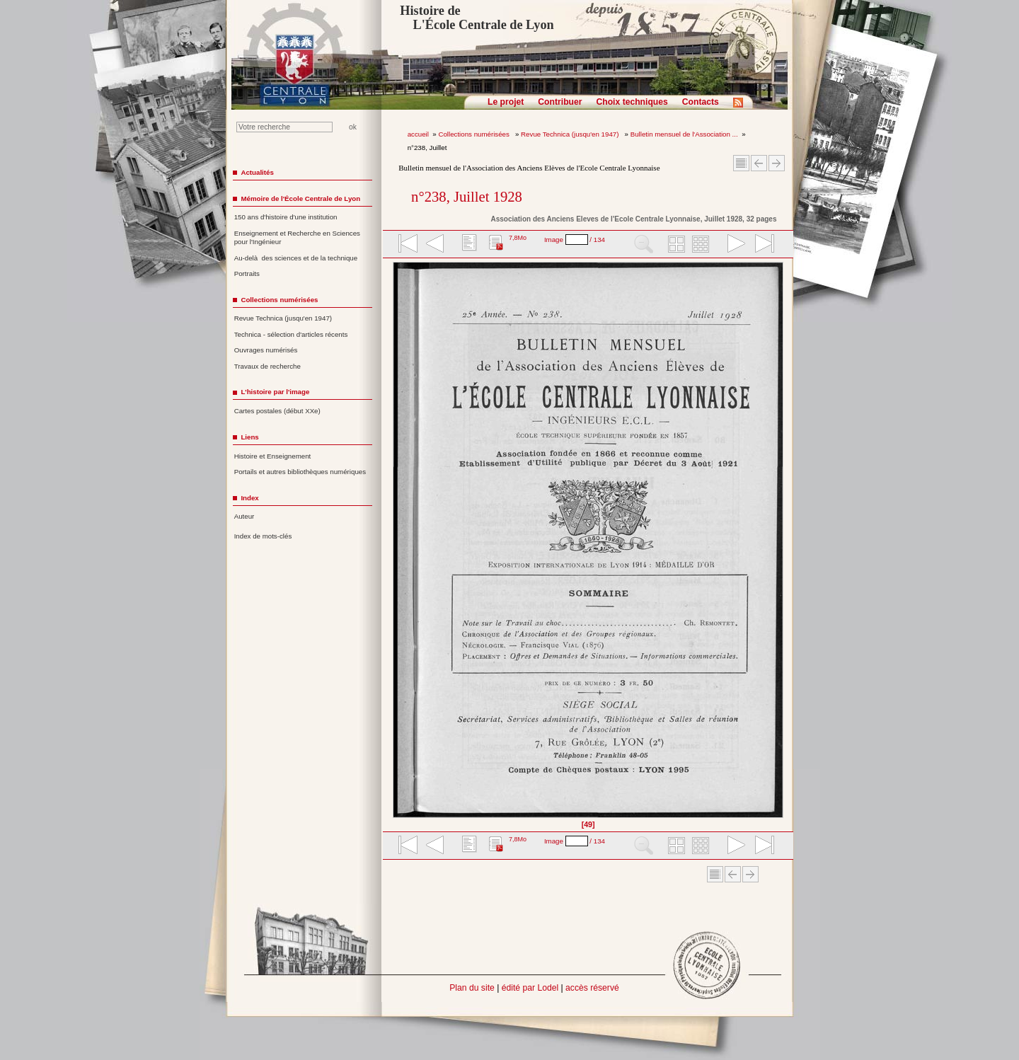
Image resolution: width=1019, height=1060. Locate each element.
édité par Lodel (530, 988)
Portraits (247, 273)
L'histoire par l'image (275, 392)
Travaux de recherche (267, 366)
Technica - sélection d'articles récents (291, 334)
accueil (418, 134)
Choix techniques (631, 102)
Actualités (257, 172)
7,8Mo (517, 237)
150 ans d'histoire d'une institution (286, 217)
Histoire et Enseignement (272, 456)
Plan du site (472, 988)
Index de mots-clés (263, 536)
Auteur (244, 516)
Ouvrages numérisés (266, 350)
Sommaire (741, 163)
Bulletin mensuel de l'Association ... (684, 134)
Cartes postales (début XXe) (277, 411)
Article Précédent (759, 163)
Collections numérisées (474, 134)
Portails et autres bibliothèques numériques (300, 472)
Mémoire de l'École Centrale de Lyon (300, 198)
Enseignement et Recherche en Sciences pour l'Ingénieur (297, 237)
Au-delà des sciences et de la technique (296, 258)
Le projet (506, 102)
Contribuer (560, 102)
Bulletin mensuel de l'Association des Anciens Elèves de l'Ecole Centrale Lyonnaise (529, 167)
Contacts (700, 102)
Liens (249, 437)
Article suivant (776, 163)
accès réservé (592, 988)
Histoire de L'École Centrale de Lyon (476, 18)
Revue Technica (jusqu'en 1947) (571, 134)
